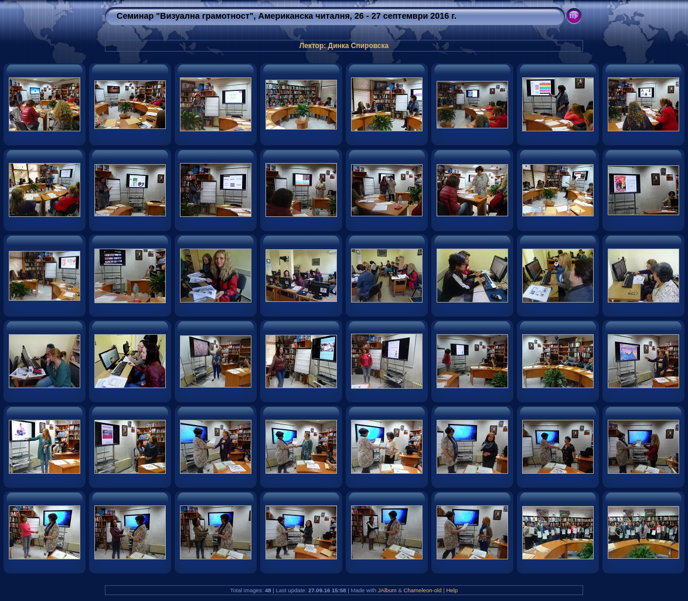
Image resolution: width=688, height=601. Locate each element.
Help (452, 590)
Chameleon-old (423, 590)
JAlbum (387, 590)
